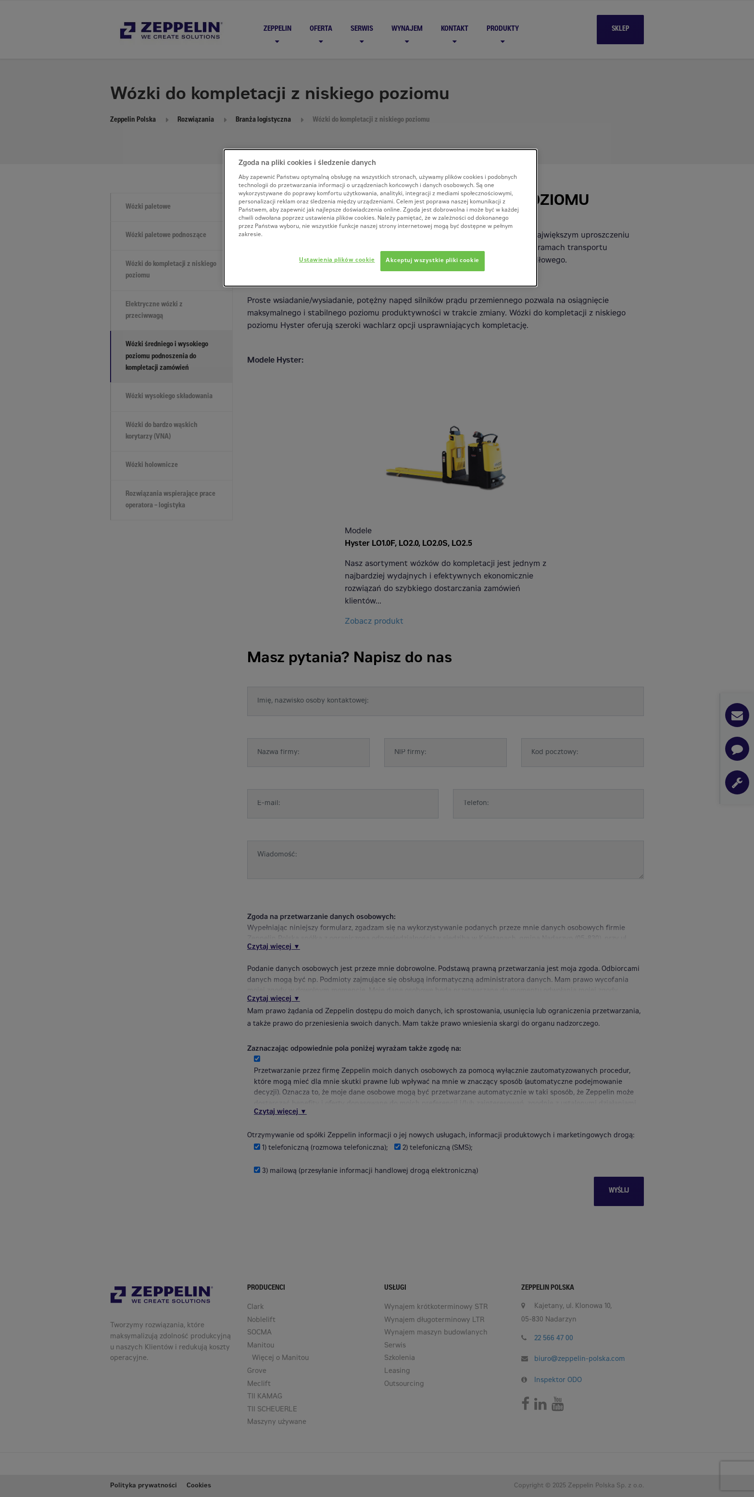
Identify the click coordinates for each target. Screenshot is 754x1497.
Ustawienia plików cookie (337, 260)
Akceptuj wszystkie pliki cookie (432, 261)
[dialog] (380, 218)
